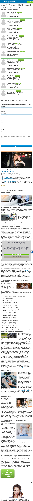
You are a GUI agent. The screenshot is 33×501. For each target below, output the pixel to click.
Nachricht (3, 134)
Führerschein (27, 270)
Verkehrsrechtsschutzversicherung (8, 181)
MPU (25, 176)
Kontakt (19, 12)
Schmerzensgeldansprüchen (7, 178)
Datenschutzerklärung (18, 258)
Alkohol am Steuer (8, 176)
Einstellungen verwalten (16, 256)
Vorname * (3, 106)
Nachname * (3, 111)
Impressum (13, 258)
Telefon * (2, 125)
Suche (31, 1)
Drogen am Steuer (16, 176)
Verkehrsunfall (7, 177)
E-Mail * (2, 129)
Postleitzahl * (3, 115)
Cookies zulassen (16, 254)
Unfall (4, 364)
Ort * (2, 120)
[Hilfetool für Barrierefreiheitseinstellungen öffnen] (32, 252)
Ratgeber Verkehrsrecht (8, 171)
